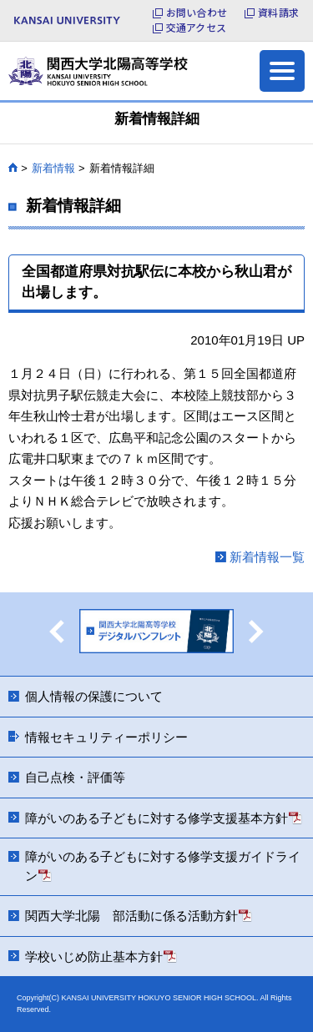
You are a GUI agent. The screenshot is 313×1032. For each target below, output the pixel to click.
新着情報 (53, 168)
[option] (156, 634)
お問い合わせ (196, 12)
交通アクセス (196, 27)
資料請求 (278, 12)
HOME (13, 168)
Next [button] (256, 631)
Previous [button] (56, 631)
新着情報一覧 (267, 557)
